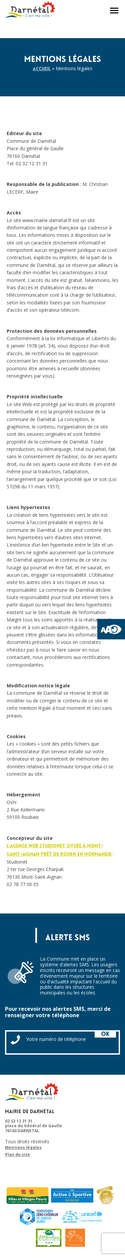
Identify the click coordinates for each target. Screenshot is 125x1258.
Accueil (42, 69)
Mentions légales (23, 1147)
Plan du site (17, 1154)
